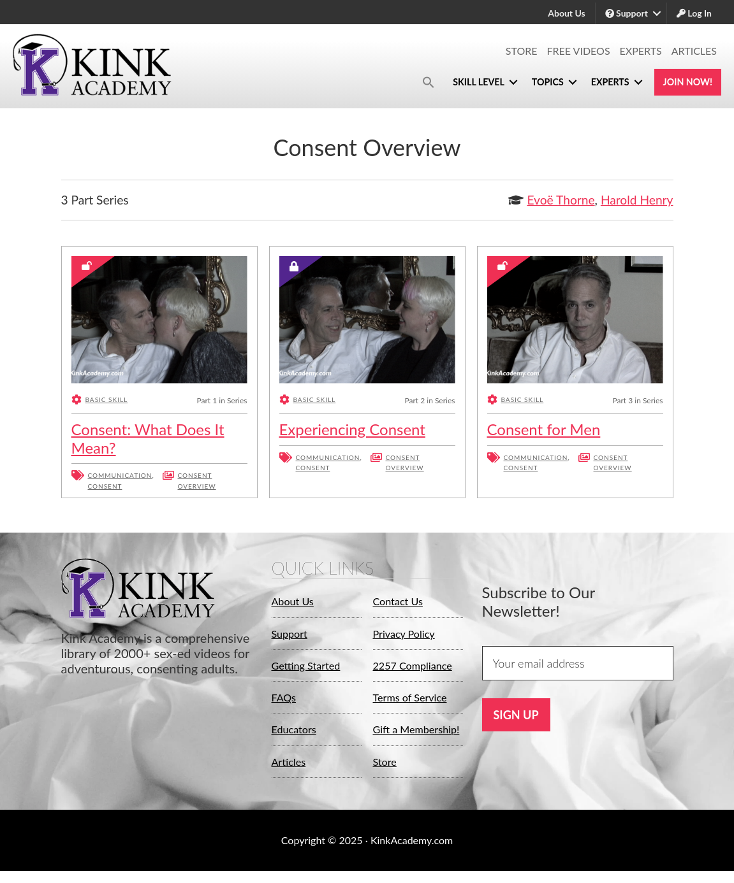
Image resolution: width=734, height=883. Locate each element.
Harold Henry (637, 199)
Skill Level (440, 82)
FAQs (285, 697)
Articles (694, 51)
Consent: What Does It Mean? (147, 438)
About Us (566, 13)
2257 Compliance (417, 665)
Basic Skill (106, 400)
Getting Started (310, 665)
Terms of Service (414, 697)
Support (626, 13)
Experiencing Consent (352, 429)
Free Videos (578, 51)
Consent (105, 486)
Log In (694, 13)
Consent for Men (544, 429)
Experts (641, 51)
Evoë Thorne (560, 199)
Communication (120, 476)
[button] (383, 82)
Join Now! (681, 82)
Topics (520, 82)
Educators (296, 729)
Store (522, 51)
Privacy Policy (408, 633)
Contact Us (401, 601)
